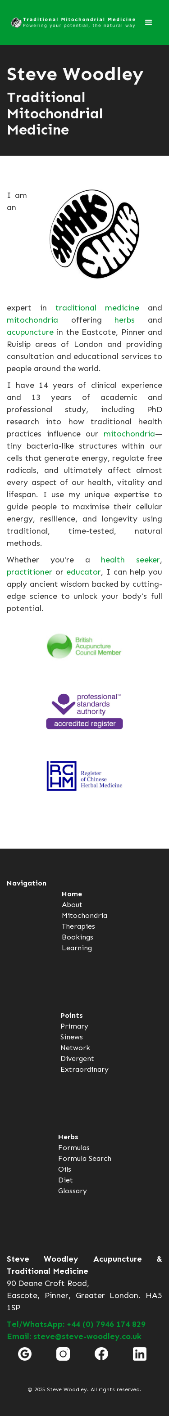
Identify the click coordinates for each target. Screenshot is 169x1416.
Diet (65, 1180)
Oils (64, 1169)
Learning (77, 948)
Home (72, 894)
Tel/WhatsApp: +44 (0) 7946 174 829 (76, 1324)
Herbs (68, 1137)
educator (83, 572)
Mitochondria (84, 915)
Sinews (71, 1037)
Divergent (77, 1058)
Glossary (72, 1191)
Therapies (78, 926)
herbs (124, 320)
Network (75, 1047)
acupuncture (30, 332)
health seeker (130, 560)
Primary (74, 1026)
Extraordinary (84, 1069)
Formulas (74, 1147)
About (72, 904)
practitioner (29, 572)
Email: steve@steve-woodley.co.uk (74, 1336)
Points (71, 1015)
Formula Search (84, 1158)
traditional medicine (97, 308)
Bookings (77, 937)
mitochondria (32, 320)
